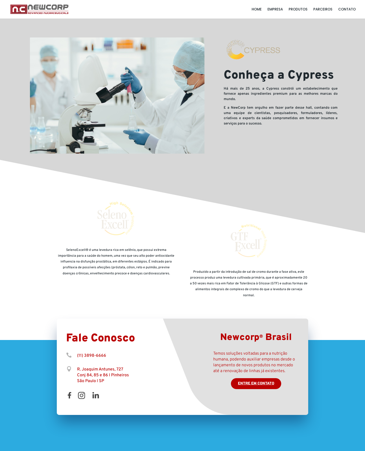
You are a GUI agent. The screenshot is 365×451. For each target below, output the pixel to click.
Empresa (275, 10)
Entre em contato (256, 383)
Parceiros (322, 10)
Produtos (298, 10)
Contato (347, 10)
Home (257, 10)
